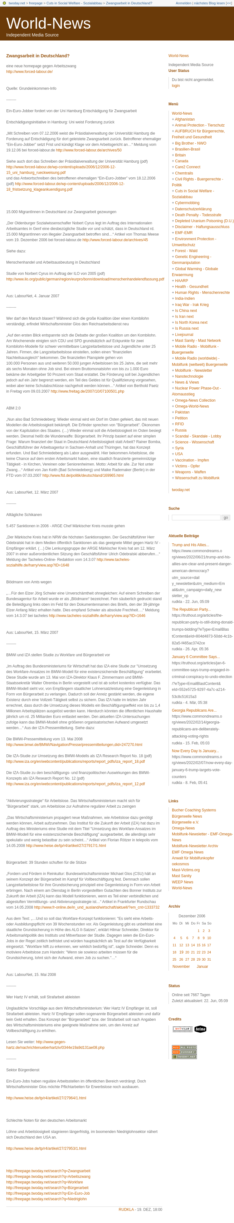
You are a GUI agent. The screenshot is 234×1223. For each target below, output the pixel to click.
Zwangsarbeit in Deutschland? (129, 3)
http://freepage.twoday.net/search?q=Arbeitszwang (48, 1176)
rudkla (126, 1209)
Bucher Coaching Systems (194, 810)
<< (229, 3)
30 (204, 959)
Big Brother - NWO (190, 143)
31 (209, 959)
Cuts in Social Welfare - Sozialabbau (74, 3)
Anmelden (184, 3)
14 (193, 945)
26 (181, 959)
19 (181, 952)
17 (209, 945)
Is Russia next (186, 328)
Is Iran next (184, 316)
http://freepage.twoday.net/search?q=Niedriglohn (46, 1199)
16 (204, 945)
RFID (179, 424)
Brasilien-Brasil (187, 149)
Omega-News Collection (195, 400)
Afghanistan (185, 119)
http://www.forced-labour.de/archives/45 (115, 240)
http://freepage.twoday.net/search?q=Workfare (44, 1182)
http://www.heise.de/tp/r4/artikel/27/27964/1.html (46, 1098)
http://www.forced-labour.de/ (29, 71)
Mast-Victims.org (186, 870)
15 (198, 945)
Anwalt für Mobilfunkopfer (193, 858)
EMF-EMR (184, 233)
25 (174, 959)
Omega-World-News (192, 406)
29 (198, 959)
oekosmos (180, 864)
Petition (181, 418)
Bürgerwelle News (187, 816)
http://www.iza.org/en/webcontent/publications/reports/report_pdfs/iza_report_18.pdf (75, 761)
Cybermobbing (187, 203)
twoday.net (17, 3)
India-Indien (185, 298)
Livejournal (184, 334)
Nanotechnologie (189, 376)
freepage (35, 3)
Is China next (186, 310)
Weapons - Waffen (190, 472)
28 (193, 959)
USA (179, 454)
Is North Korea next (191, 322)
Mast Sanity (182, 876)
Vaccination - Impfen (192, 460)
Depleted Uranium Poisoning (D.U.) (204, 221)
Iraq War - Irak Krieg (192, 305)
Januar (202, 966)
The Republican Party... (191, 609)
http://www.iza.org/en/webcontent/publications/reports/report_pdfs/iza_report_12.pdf (75, 784)
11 (174, 945)
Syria (179, 448)
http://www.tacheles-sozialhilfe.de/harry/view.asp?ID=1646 (97, 616)
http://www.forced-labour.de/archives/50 (88, 150)
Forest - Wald (186, 251)
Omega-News (183, 828)
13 (187, 945)
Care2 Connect (187, 167)
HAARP (181, 281)
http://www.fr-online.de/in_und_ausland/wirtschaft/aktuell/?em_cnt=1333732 (96, 907)
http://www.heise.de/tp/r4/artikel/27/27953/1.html (46, 1148)
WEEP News (182, 882)
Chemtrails (184, 173)
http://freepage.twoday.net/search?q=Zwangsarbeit (48, 1171)
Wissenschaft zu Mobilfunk (197, 478)
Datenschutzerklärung (193, 209)
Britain (180, 155)
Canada (181, 161)
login (176, 86)
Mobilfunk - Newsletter (193, 370)
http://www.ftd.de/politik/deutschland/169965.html (83, 475)
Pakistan (182, 412)
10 (209, 938)
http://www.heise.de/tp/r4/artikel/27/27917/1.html (66, 845)
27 (187, 959)
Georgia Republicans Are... (194, 710)
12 (181, 945)
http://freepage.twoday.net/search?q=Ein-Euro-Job (48, 1193)
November (181, 966)
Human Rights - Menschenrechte (202, 292)
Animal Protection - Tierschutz (200, 125)
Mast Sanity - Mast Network (198, 340)
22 (198, 952)
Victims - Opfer (187, 466)
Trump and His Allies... (190, 545)
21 (193, 952)
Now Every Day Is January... (195, 751)
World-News (48, 23)
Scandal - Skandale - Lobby (198, 436)
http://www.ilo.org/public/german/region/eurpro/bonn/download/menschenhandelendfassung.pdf (85, 279)
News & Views (187, 382)
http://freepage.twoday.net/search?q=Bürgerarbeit (47, 1188)
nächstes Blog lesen (209, 3)
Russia (181, 430)
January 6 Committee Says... (196, 657)
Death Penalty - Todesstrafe (198, 215)
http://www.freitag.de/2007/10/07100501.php (87, 391)
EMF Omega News (187, 852)
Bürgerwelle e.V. (185, 822)
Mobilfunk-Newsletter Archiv (195, 846)
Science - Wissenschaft (194, 442)
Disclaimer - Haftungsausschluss (202, 227)
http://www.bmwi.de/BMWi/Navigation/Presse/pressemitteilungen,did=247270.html (74, 745)
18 (174, 952)
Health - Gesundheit (191, 286)
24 (209, 952)
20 (187, 952)
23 (204, 952)
